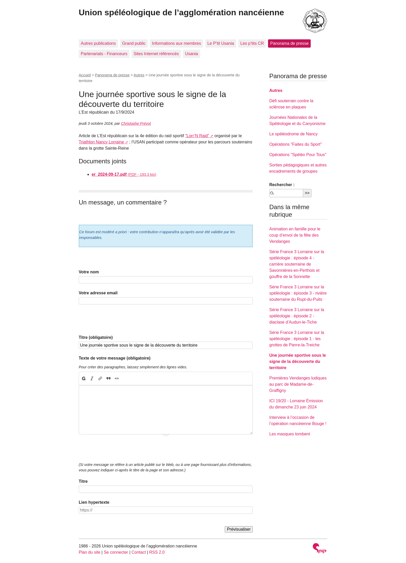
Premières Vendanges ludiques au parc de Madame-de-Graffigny (298, 384)
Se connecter (116, 552)
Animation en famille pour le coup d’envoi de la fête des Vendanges (294, 235)
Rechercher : (282, 184)
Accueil (85, 75)
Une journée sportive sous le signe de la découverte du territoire (297, 361)
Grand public (134, 43)
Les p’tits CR (252, 43)
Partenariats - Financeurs (104, 54)
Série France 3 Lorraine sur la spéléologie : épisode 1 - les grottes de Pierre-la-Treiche (296, 338)
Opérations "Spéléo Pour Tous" (297, 154)
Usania (191, 54)
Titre (83, 481)
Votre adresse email (98, 293)
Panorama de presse (289, 43)
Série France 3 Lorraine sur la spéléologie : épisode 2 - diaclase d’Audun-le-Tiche (296, 316)
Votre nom (89, 272)
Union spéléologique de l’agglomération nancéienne (181, 12)
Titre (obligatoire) (96, 337)
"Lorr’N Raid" (197, 136)
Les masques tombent (289, 434)
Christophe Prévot (136, 123)
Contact (139, 552)
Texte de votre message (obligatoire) (114, 358)
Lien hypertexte (94, 502)
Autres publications (98, 43)
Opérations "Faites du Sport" (295, 144)
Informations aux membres (176, 43)
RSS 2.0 (157, 552)
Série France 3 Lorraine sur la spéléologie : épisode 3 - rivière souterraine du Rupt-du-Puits (298, 293)
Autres (139, 75)
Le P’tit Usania (220, 43)
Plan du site (89, 552)
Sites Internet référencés (156, 54)
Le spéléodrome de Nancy (293, 134)
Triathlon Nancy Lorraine (101, 142)
